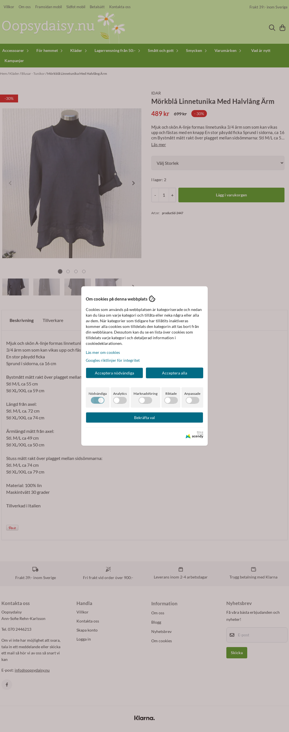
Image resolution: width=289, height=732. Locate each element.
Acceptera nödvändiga (114, 373)
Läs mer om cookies (103, 352)
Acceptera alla (174, 373)
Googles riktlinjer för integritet (113, 360)
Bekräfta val (144, 417)
